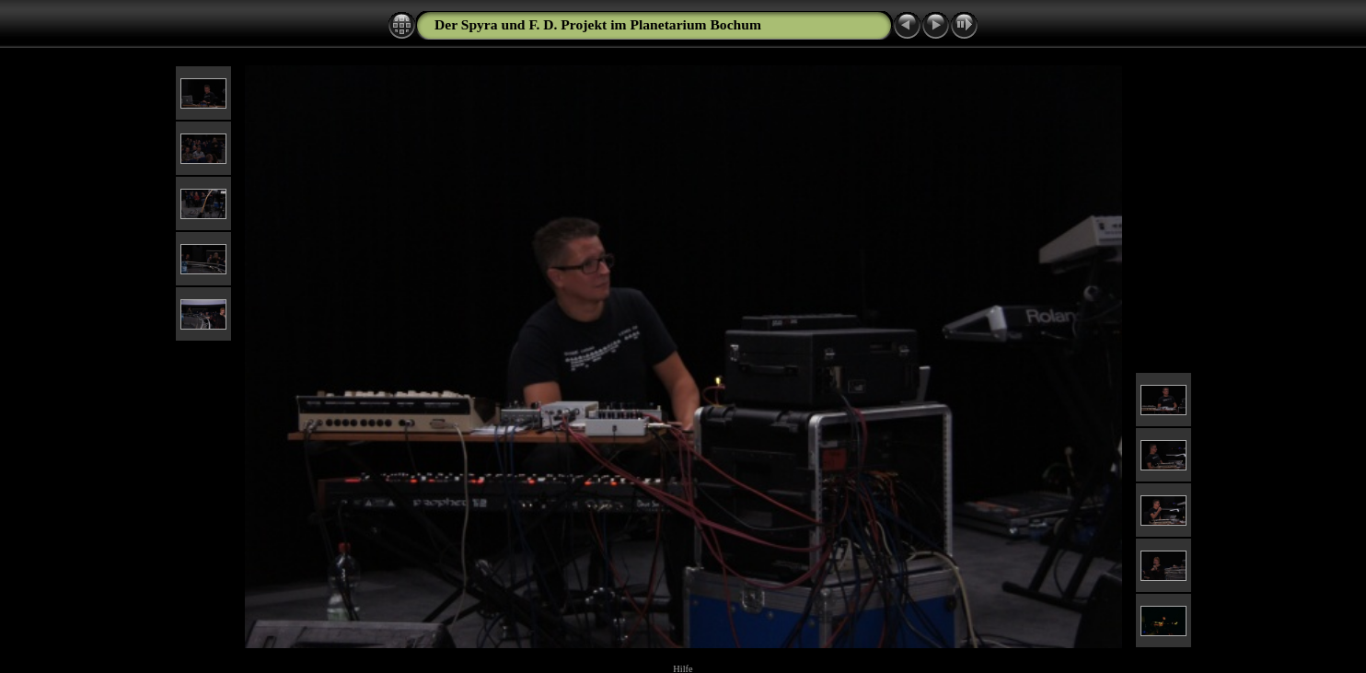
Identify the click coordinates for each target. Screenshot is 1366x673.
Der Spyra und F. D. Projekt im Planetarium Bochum (597, 24)
